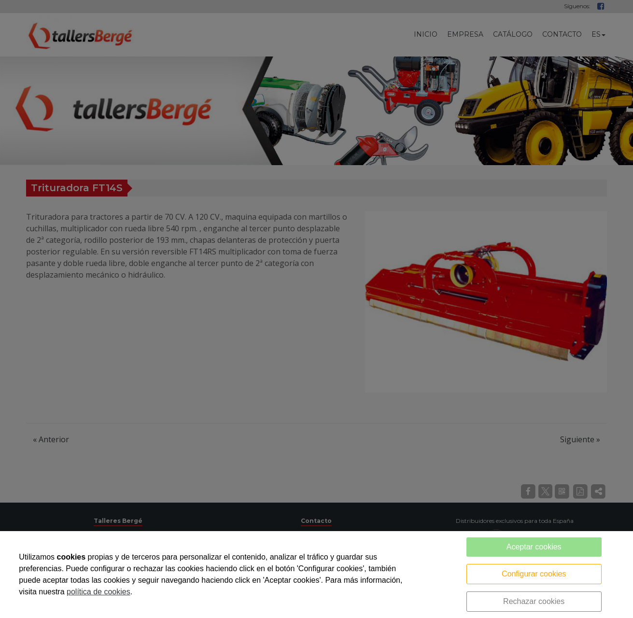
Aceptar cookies (534, 547)
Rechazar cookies (533, 601)
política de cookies (98, 592)
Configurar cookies (534, 574)
